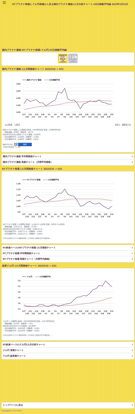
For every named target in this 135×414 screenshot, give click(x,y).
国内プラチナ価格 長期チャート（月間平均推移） (28, 162)
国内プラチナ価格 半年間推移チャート (22, 156)
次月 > (117, 125)
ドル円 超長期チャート (14, 356)
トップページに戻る (13, 405)
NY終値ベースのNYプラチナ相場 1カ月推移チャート (29, 247)
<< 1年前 (8, 125)
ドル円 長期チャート (13, 350)
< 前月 (17, 125)
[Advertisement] (68, 26)
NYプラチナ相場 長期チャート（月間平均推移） (27, 259)
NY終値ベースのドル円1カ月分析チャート (24, 344)
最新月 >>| (126, 125)
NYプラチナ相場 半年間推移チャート (21, 253)
